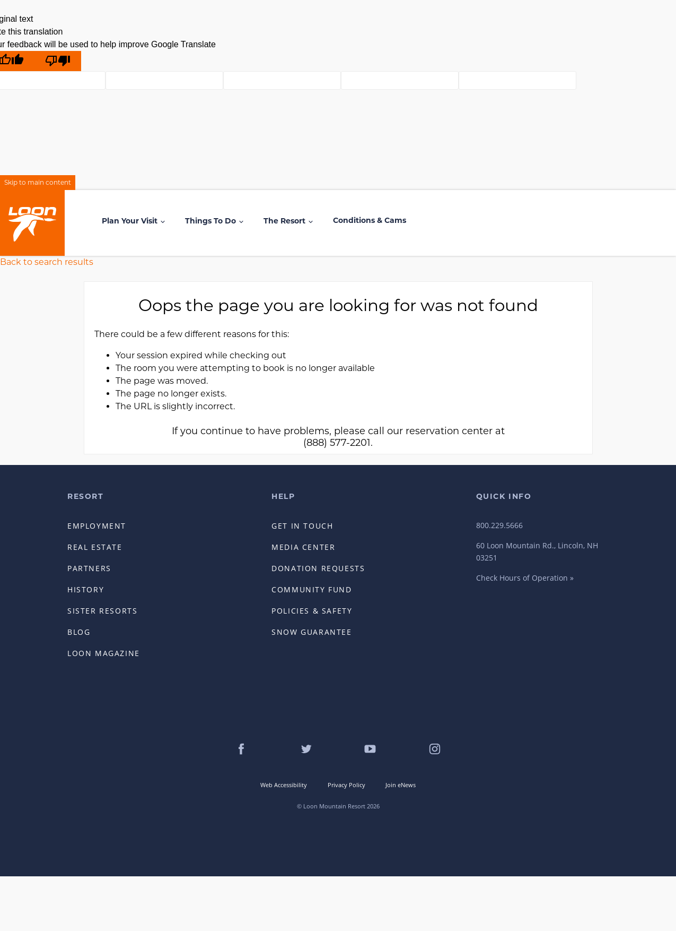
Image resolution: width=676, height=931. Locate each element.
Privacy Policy (346, 785)
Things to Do (210, 221)
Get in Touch (302, 526)
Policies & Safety (311, 611)
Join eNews (400, 785)
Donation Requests (318, 568)
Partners (89, 568)
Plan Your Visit (129, 221)
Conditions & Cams (369, 220)
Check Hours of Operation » (525, 578)
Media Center (303, 547)
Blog (78, 632)
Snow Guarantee (311, 632)
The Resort (284, 221)
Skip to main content (37, 182)
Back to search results (46, 262)
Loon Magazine (103, 653)
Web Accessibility (283, 785)
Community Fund (311, 589)
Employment (96, 526)
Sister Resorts (102, 611)
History (85, 589)
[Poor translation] (57, 61)
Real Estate (94, 547)
